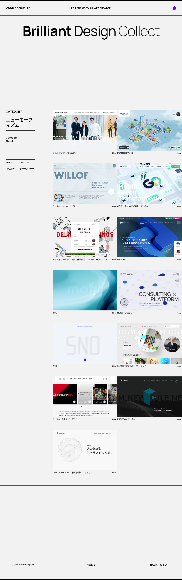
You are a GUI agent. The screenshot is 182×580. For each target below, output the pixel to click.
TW (22, 163)
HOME (91, 564)
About (9, 141)
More (114, 153)
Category (12, 137)
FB (28, 163)
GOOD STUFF (18, 7)
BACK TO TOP (159, 564)
